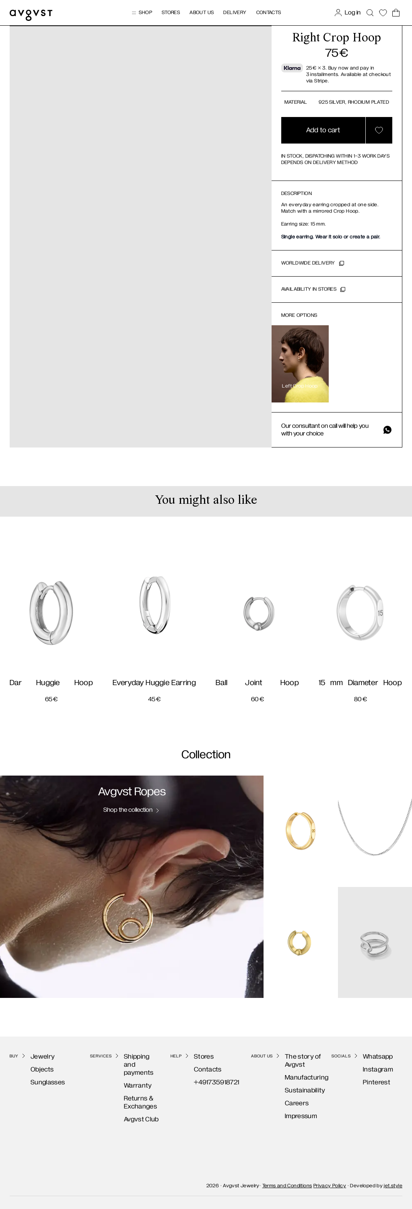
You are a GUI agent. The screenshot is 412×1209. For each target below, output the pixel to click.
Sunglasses (40, 1082)
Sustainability (297, 1090)
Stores (171, 12)
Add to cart (323, 130)
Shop (141, 13)
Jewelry (35, 1056)
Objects (34, 1069)
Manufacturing (298, 1077)
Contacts (268, 12)
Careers (289, 1103)
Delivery (234, 12)
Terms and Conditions (287, 1182)
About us (202, 12)
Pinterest (368, 1082)
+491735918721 (208, 1082)
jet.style (393, 1182)
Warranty (130, 1077)
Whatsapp (370, 1056)
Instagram (370, 1069)
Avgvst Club (133, 1111)
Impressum (293, 1116)
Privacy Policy (329, 1182)
